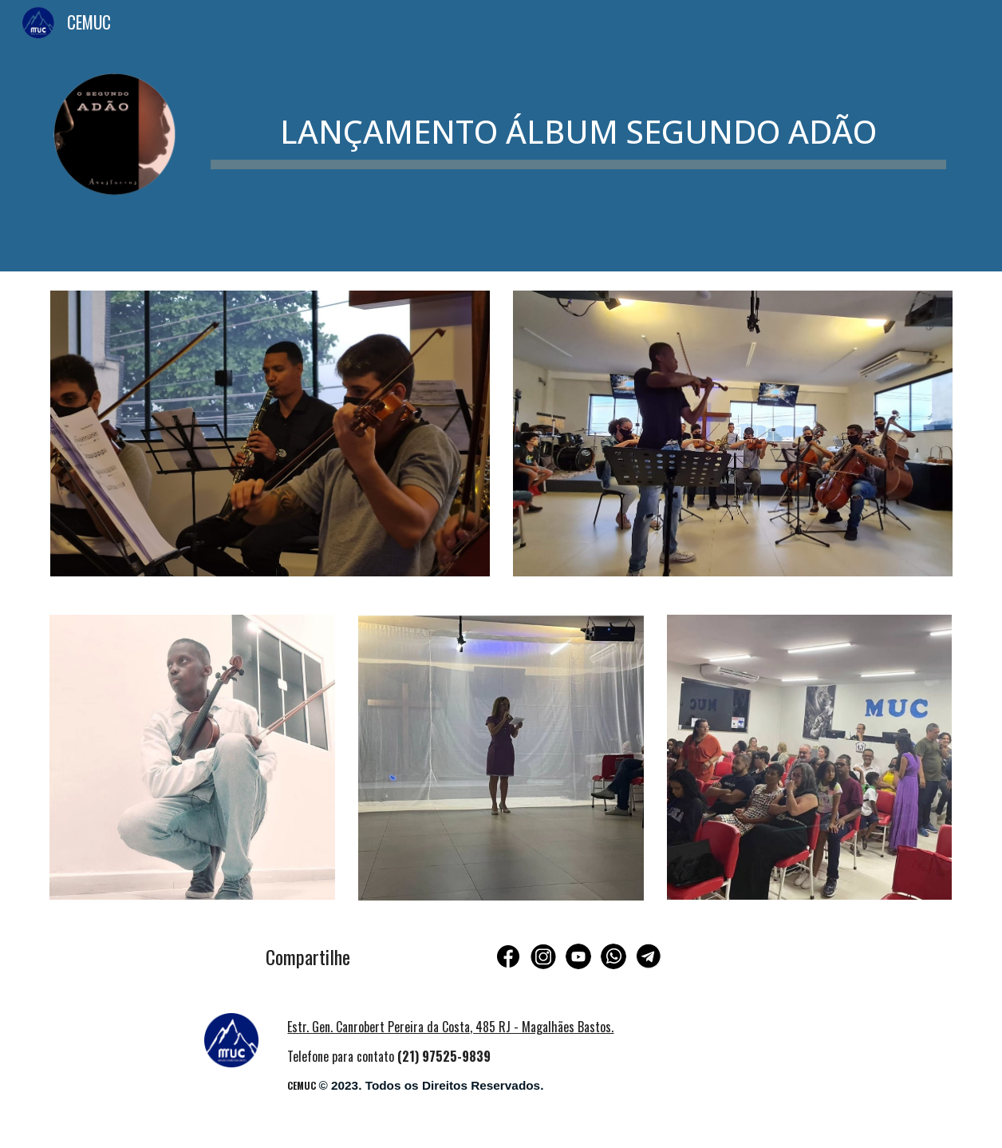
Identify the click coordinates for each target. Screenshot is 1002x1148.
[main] (578, 123)
